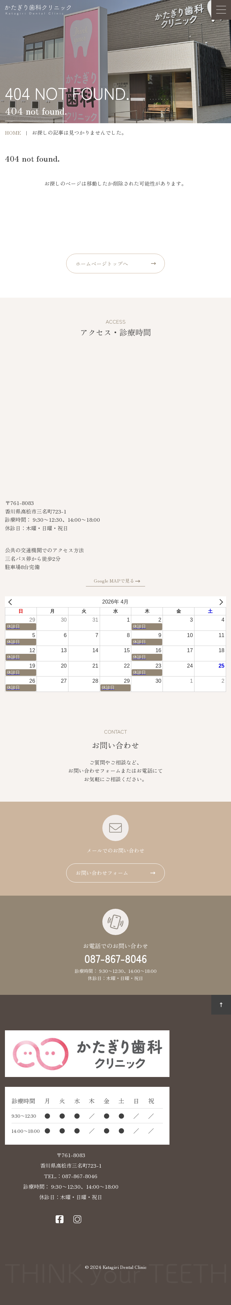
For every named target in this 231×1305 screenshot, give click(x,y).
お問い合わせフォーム (102, 873)
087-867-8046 (115, 958)
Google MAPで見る (114, 580)
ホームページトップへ (101, 263)
